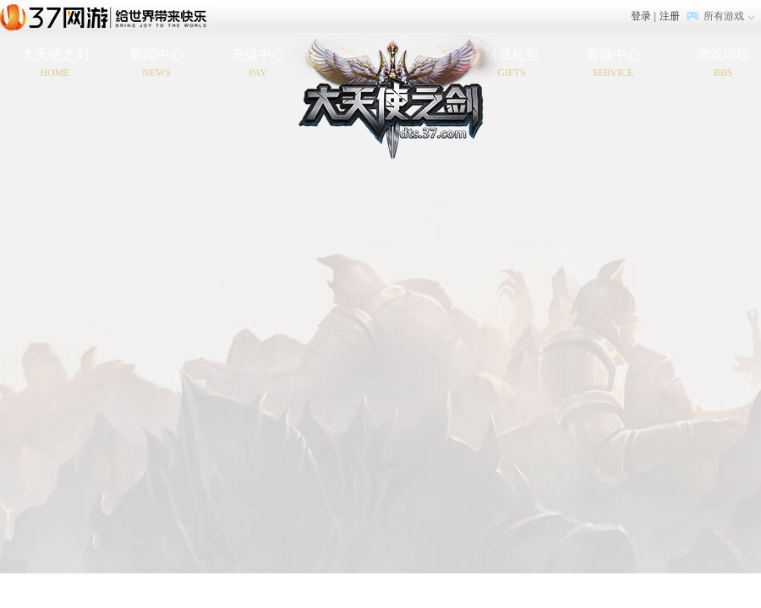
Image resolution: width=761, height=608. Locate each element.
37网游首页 (107, 16)
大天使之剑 (55, 63)
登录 (641, 16)
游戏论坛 (723, 63)
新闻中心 (156, 63)
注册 (670, 16)
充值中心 (258, 63)
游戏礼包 (512, 63)
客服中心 (613, 63)
